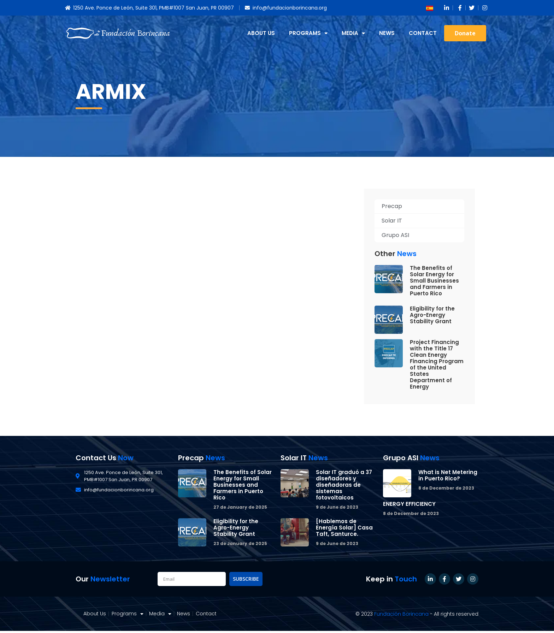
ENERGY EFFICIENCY (409, 504)
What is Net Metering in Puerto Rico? (447, 475)
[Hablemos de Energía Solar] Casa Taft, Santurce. (344, 527)
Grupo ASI (395, 235)
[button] (465, 33)
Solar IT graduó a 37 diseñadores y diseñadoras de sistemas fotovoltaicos (344, 484)
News (387, 33)
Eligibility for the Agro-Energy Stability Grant (432, 315)
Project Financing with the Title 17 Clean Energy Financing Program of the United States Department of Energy (437, 364)
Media (353, 33)
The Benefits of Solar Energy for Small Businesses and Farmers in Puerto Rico (434, 280)
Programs (308, 33)
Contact (423, 33)
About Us (261, 33)
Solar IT (392, 221)
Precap (392, 206)
